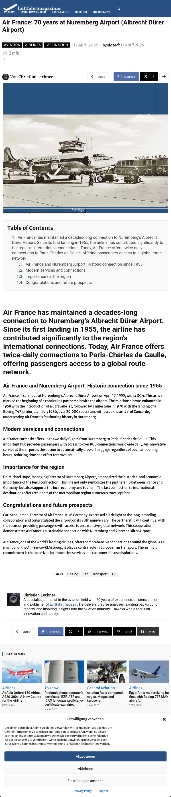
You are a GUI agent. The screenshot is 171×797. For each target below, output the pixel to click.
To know (52, 688)
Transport (100, 574)
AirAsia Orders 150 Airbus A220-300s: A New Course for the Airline (21, 696)
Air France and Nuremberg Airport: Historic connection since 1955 (84, 264)
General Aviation (101, 688)
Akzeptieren (85, 756)
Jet (85, 574)
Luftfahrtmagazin (63, 604)
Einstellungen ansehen (85, 781)
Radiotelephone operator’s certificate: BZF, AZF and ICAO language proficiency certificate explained (64, 698)
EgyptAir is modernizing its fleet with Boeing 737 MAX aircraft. (146, 696)
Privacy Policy (83, 791)
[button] (164, 719)
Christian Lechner (35, 76)
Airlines (33, 45)
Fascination (57, 45)
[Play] (79, 101)
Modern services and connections (56, 270)
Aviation (12, 45)
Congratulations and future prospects (59, 282)
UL (114, 574)
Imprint (103, 791)
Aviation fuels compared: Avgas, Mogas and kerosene (105, 694)
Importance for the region (48, 276)
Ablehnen (85, 769)
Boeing (72, 574)
